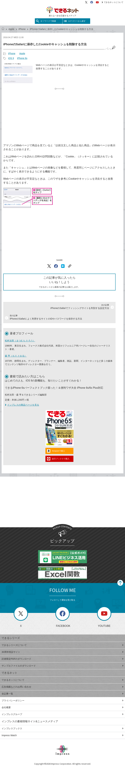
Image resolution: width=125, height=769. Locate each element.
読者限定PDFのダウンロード (62, 659)
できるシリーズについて (62, 645)
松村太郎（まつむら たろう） (20, 340)
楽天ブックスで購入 (60, 459)
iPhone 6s (22, 58)
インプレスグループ (62, 714)
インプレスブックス (62, 728)
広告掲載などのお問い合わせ (62, 686)
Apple (11, 29)
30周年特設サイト (62, 652)
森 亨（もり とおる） (16, 356)
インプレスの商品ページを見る (22, 405)
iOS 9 (11, 58)
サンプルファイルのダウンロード (62, 665)
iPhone (22, 29)
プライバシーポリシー (62, 700)
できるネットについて (112, 2)
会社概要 (62, 707)
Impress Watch (62, 735)
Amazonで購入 (58, 451)
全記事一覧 (62, 693)
